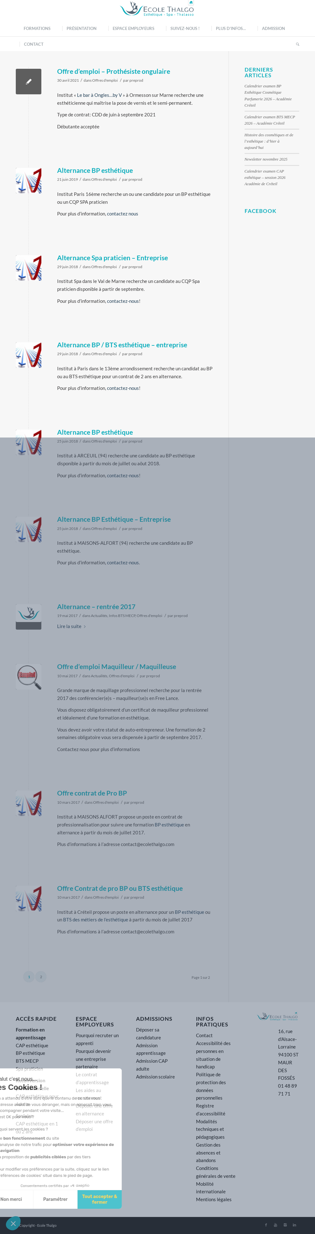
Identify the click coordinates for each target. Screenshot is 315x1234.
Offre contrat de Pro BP (92, 793)
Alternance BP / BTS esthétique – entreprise (122, 345)
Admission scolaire (155, 1076)
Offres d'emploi (105, 80)
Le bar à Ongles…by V (99, 95)
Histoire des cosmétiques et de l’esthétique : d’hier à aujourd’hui (269, 141)
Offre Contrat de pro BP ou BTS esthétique (120, 888)
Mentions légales (214, 1199)
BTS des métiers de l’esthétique (95, 919)
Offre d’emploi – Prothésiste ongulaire (113, 71)
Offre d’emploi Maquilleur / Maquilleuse (116, 666)
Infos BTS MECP (122, 615)
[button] (13, 1223)
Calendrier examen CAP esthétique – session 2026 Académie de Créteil (265, 177)
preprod (136, 80)
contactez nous (122, 213)
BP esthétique (170, 824)
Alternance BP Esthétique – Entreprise (114, 519)
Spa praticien (29, 1069)
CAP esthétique (32, 1045)
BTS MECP (27, 1061)
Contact (204, 1035)
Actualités (99, 615)
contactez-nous (123, 301)
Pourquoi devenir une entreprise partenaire (93, 1059)
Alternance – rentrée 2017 (96, 606)
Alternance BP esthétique (95, 170)
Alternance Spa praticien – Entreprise (112, 257)
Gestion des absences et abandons (208, 1152)
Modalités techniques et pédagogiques (210, 1129)
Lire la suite (72, 626)
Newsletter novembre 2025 (266, 159)
